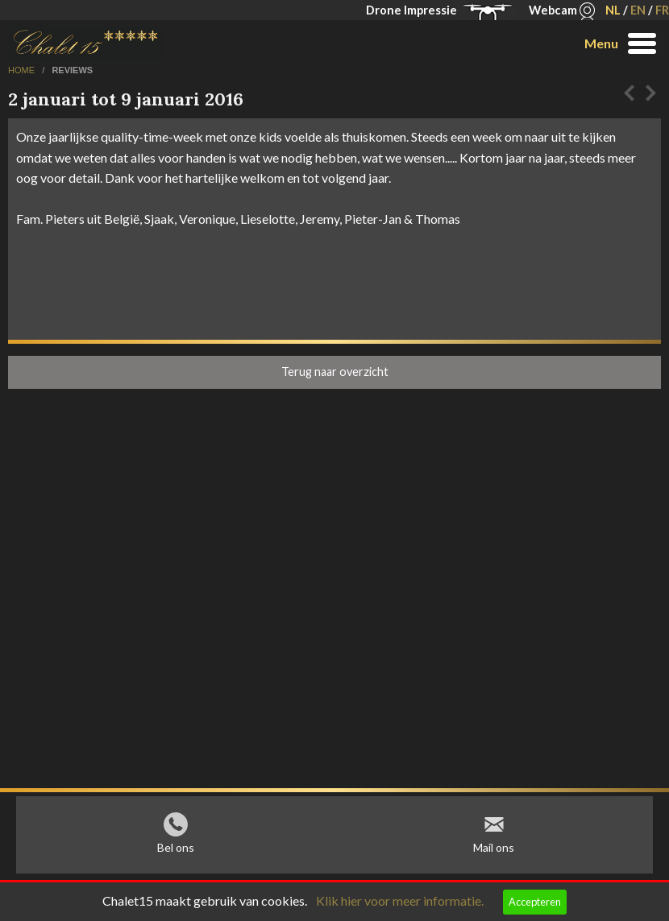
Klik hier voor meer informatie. (400, 900)
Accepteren (535, 901)
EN (638, 10)
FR (662, 10)
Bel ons (175, 851)
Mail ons (493, 851)
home (22, 70)
